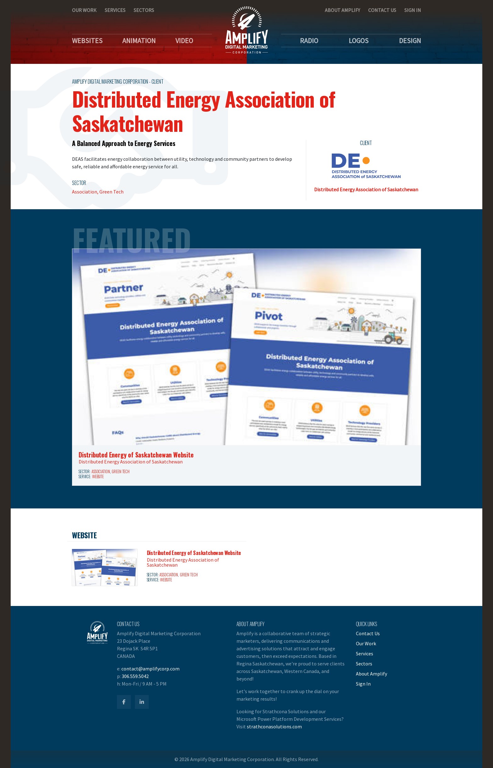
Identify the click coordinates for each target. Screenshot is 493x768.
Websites (87, 40)
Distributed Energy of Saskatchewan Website (136, 454)
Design (410, 40)
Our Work (84, 10)
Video (184, 40)
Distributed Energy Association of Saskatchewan (366, 189)
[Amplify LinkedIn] (142, 702)
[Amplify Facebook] (124, 702)
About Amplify (342, 10)
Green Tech (111, 191)
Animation (139, 40)
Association (100, 471)
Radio (309, 40)
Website (98, 476)
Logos (358, 40)
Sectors (144, 10)
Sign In (412, 10)
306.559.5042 (135, 676)
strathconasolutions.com (274, 726)
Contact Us (382, 10)
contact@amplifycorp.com (150, 668)
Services (115, 10)
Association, (85, 191)
